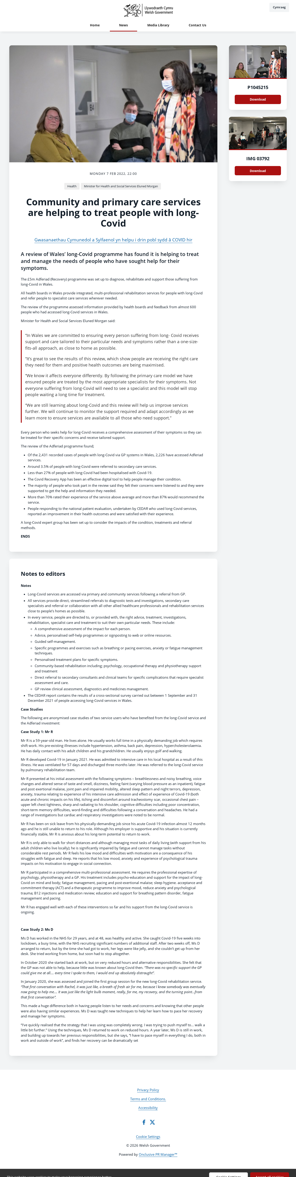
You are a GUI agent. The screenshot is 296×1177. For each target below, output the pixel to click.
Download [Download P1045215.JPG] (258, 99)
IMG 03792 (257, 158)
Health (72, 186)
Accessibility (148, 1107)
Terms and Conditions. (148, 1099)
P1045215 (257, 87)
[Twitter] (152, 1122)
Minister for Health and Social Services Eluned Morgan (121, 186)
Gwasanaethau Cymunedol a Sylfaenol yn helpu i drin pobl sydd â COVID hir (113, 240)
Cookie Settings (148, 1136)
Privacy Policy (148, 1090)
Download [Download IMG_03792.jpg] (258, 171)
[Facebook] (143, 1122)
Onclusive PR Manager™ (158, 1154)
